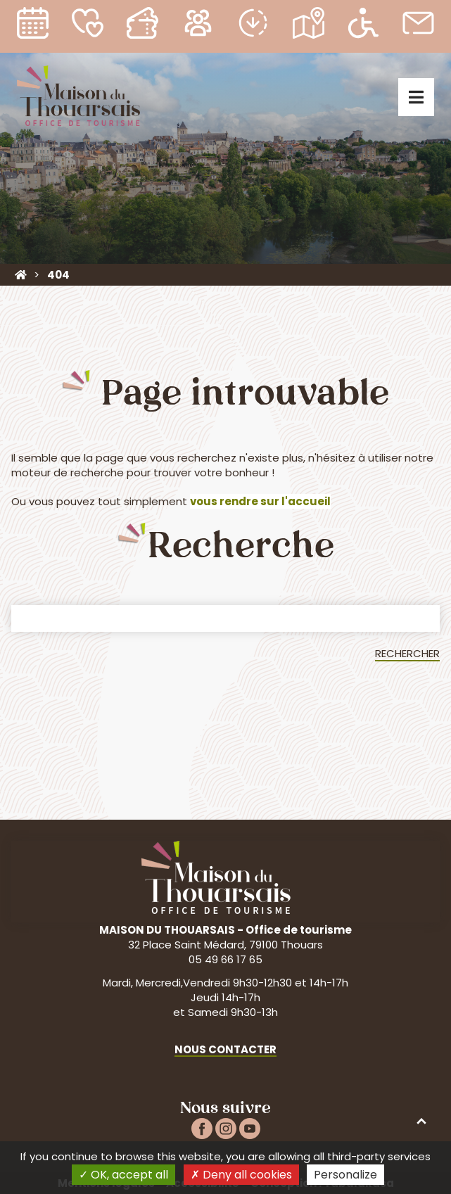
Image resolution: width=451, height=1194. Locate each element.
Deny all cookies (241, 1175)
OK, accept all (123, 1175)
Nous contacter (225, 1049)
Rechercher (407, 653)
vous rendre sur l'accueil (260, 501)
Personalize (345, 1175)
